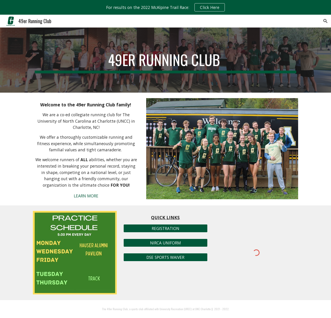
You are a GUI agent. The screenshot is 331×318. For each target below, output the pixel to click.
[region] (165, 7)
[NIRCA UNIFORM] (165, 242)
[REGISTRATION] (165, 228)
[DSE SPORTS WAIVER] (165, 257)
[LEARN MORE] (86, 195)
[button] (325, 21)
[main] (165, 60)
